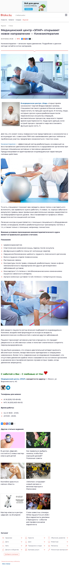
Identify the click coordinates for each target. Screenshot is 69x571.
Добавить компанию (11, 521)
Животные (53, 509)
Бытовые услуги (32, 517)
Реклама (15, 549)
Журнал (25, 19)
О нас (14, 546)
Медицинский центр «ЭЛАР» (13, 379)
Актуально (33, 555)
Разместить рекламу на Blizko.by (11, 528)
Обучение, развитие (56, 505)
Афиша (32, 558)
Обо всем (44, 562)
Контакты (3, 560)
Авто (5, 513)
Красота (29, 505)
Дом (28, 509)
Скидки (18, 19)
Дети (5, 509)
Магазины (53, 513)
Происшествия (45, 553)
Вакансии (16, 552)
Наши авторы (17, 555)
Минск (32, 548)
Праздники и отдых (33, 513)
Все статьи (5, 530)
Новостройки (17, 562)
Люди (31, 546)
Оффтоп (43, 560)
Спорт (32, 562)
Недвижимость (34, 551)
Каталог (11, 19)
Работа (43, 546)
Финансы (32, 560)
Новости (4, 19)
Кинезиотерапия (8, 144)
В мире (43, 555)
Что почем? (33, 553)
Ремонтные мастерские (57, 517)
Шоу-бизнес (45, 558)
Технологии (33, 565)
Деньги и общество (10, 517)
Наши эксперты (15, 558)
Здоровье (7, 505)
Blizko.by (60, 560)
